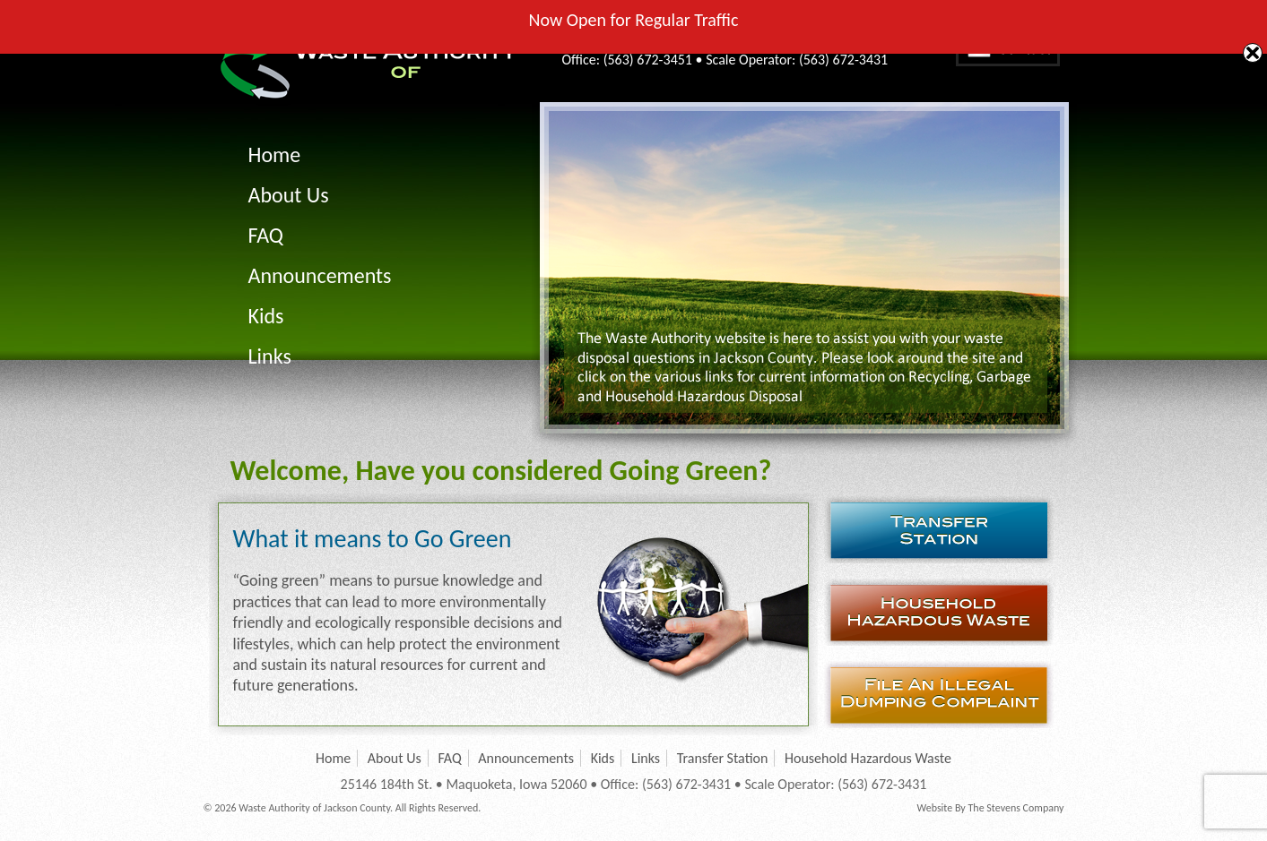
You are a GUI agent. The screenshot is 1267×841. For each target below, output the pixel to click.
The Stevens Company (1015, 808)
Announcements (320, 275)
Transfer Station (944, 529)
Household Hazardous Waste (944, 612)
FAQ (265, 235)
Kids (266, 316)
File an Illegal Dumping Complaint (944, 694)
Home (274, 154)
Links (269, 356)
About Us (288, 195)
